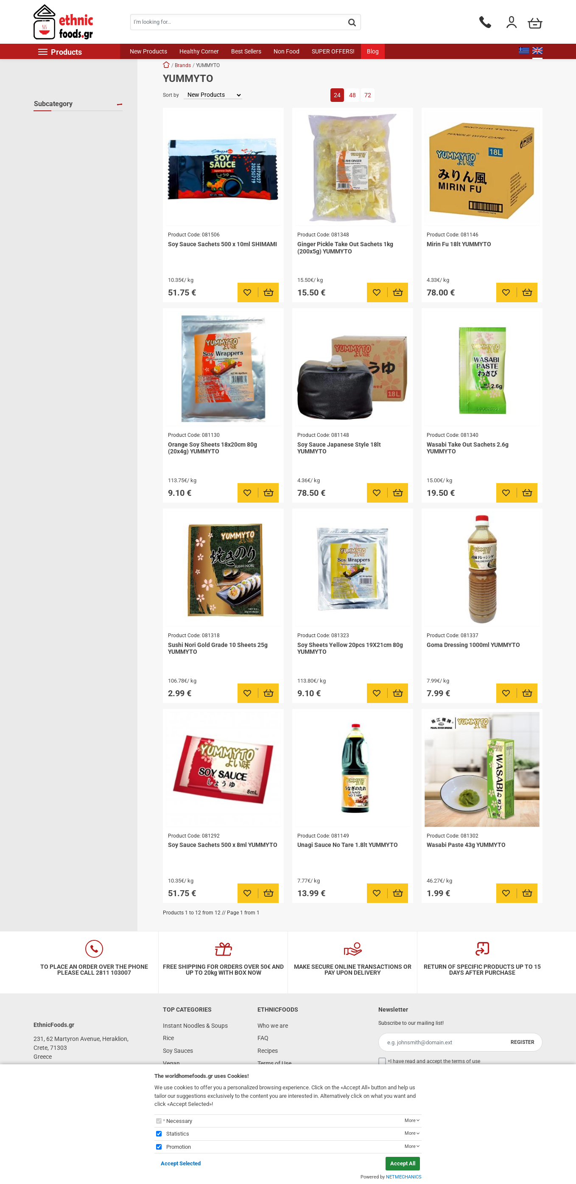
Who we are (272, 1025)
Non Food (286, 51)
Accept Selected (181, 1163)
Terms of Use (274, 1063)
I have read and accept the (435, 1061)
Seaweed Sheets (65, 171)
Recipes (267, 1050)
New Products (148, 51)
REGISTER (522, 1042)
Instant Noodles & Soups (195, 1025)
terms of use (466, 1061)
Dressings (57, 134)
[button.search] (352, 23)
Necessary (179, 1121)
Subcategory (53, 104)
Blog (373, 51)
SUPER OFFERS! (333, 51)
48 (352, 95)
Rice (168, 1038)
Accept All (402, 1163)
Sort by (171, 95)
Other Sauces (61, 146)
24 (337, 95)
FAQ (262, 1038)
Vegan (171, 1063)
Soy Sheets (58, 195)
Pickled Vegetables (68, 158)
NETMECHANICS (404, 1177)
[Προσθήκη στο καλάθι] (269, 292)
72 (367, 95)
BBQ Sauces (60, 121)
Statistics (177, 1134)
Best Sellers (246, 51)
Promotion (178, 1147)
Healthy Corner (199, 51)
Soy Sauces (59, 183)
